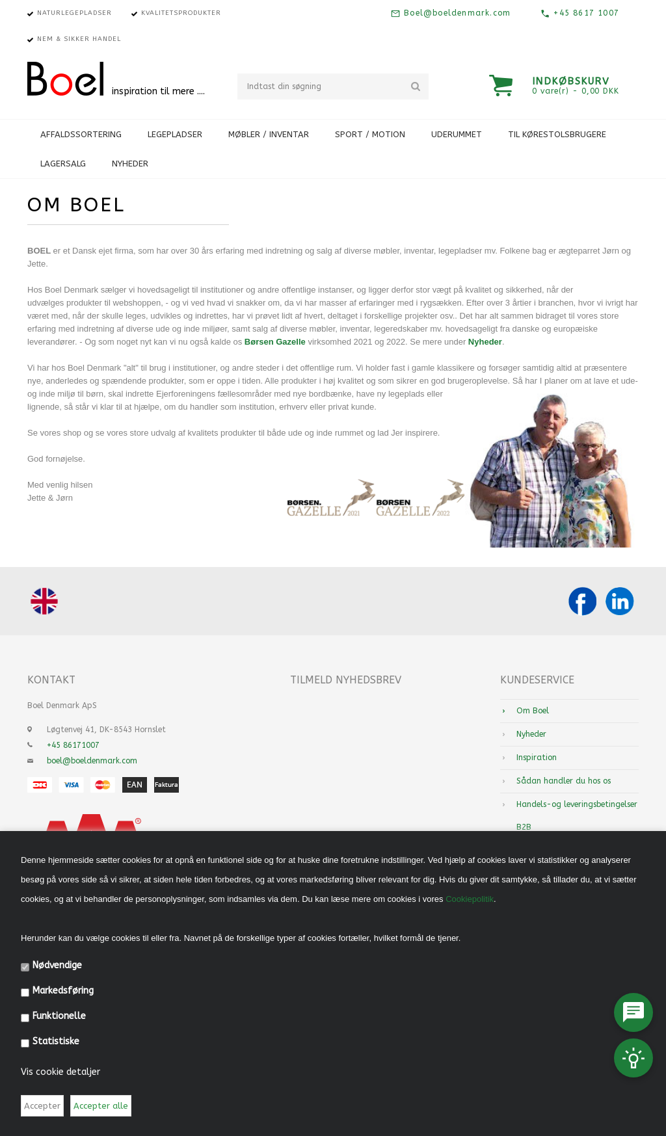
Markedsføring (63, 990)
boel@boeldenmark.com (92, 760)
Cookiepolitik (470, 899)
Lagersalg (63, 163)
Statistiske (56, 1041)
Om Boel (532, 710)
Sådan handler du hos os (563, 781)
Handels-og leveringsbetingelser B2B (576, 816)
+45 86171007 (73, 745)
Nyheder (130, 163)
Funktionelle (59, 1016)
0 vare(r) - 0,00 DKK (575, 91)
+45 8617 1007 (584, 13)
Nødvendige (57, 965)
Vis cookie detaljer (60, 1071)
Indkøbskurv (571, 81)
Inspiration (536, 757)
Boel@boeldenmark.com (456, 13)
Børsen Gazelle (275, 342)
